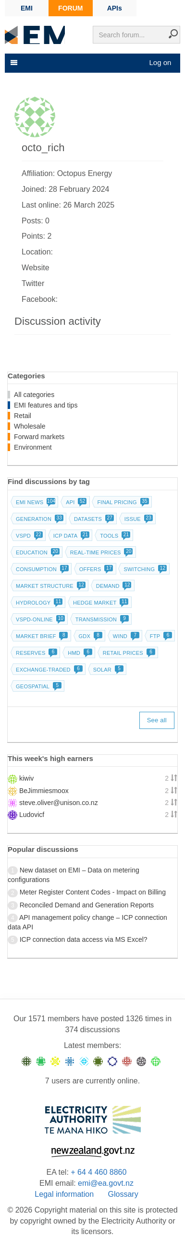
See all (157, 720)
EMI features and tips (45, 405)
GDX (89, 636)
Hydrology (38, 603)
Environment (33, 447)
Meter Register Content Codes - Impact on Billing (93, 892)
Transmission (101, 619)
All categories (34, 394)
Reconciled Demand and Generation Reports (87, 905)
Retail (22, 415)
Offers (95, 569)
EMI (27, 8)
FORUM (70, 8)
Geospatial (38, 686)
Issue (137, 519)
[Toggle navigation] (13, 63)
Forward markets (39, 437)
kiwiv (26, 778)
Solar (107, 670)
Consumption (41, 569)
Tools (114, 536)
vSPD (28, 536)
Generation (39, 519)
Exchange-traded (48, 670)
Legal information (64, 1194)
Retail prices (128, 653)
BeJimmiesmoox (44, 791)
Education (37, 552)
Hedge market (99, 603)
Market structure (50, 586)
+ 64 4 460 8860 (98, 1172)
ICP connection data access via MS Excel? (84, 939)
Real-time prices (100, 552)
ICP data (70, 536)
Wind (125, 636)
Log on (160, 62)
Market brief (41, 636)
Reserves (35, 653)
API (75, 502)
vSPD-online (39, 619)
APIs (114, 8)
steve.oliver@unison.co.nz (58, 802)
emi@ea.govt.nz (106, 1183)
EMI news (34, 502)
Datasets (93, 519)
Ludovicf (31, 814)
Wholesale (29, 426)
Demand (113, 586)
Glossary (123, 1194)
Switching (144, 569)
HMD (79, 653)
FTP (160, 636)
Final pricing (122, 502)
